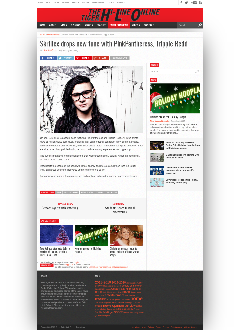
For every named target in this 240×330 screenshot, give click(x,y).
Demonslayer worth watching (60, 208)
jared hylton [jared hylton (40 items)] (129, 303)
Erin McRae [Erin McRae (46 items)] (130, 296)
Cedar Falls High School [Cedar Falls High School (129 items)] (126, 288)
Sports (75, 2)
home (58, 192)
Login (76, 262)
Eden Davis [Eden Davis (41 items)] (99, 296)
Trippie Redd (111, 192)
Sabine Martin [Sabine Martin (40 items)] (112, 309)
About (49, 2)
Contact (121, 2)
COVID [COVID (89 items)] (126, 292)
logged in (69, 265)
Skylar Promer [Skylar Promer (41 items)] (134, 309)
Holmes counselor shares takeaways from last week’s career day (180, 170)
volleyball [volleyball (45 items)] (106, 316)
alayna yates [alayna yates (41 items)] (131, 283)
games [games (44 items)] (117, 300)
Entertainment (99, 2)
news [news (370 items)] (107, 305)
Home (40, 2)
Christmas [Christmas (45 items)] (111, 292)
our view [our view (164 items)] (130, 305)
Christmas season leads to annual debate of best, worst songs (124, 252)
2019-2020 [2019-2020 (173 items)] (119, 282)
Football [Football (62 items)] (110, 299)
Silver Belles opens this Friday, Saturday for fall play (182, 181)
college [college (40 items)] (119, 292)
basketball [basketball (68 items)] (100, 289)
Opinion (65, 2)
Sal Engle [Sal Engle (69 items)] (123, 309)
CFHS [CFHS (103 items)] (98, 292)
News (56, 2)
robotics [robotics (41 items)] (103, 309)
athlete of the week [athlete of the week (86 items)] (132, 285)
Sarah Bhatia (50, 50)
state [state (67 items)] (126, 312)
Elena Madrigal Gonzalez (160, 121)
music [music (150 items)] (98, 305)
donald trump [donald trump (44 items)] (136, 292)
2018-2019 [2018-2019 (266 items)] (103, 282)
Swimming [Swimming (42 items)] (134, 313)
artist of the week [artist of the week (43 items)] (114, 286)
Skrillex (99, 192)
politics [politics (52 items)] (139, 306)
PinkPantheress (71, 192)
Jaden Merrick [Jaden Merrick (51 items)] (118, 302)
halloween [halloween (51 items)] (125, 299)
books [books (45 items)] (108, 289)
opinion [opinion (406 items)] (118, 305)
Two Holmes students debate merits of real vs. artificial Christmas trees (55, 252)
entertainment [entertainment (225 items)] (114, 295)
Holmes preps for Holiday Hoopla (88, 250)
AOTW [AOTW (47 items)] (104, 286)
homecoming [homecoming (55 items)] (101, 302)
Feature (85, 2)
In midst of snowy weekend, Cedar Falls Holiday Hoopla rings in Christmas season (183, 145)
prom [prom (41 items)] (97, 309)
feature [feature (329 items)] (100, 299)
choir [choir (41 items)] (104, 292)
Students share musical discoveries (120, 210)
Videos (111, 2)
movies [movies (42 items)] (137, 303)
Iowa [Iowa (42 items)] (109, 303)
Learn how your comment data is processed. (108, 267)
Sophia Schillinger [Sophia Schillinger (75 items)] (104, 312)
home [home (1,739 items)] (136, 298)
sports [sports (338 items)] (119, 312)
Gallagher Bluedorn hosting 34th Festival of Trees (183, 156)
